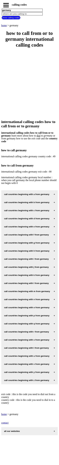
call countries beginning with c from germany (26, 210)
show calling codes (11, 17)
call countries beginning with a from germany (26, 194)
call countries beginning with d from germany (26, 218)
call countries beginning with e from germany (26, 226)
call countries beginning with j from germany (26, 267)
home (4, 25)
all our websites (12, 431)
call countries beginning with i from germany (26, 259)
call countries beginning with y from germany (26, 372)
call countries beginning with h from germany (26, 251)
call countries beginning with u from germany (26, 356)
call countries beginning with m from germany (27, 291)
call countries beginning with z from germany (26, 380)
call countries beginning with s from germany (26, 340)
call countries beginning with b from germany (26, 202)
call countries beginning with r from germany (26, 332)
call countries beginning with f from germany (26, 235)
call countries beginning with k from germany (26, 275)
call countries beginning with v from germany (26, 364)
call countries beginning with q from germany (26, 323)
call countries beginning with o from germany (26, 307)
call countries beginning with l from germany (26, 283)
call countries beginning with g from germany (26, 243)
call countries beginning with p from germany (26, 315)
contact (4, 422)
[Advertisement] (29, 84)
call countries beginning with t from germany (26, 348)
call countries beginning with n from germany (26, 299)
